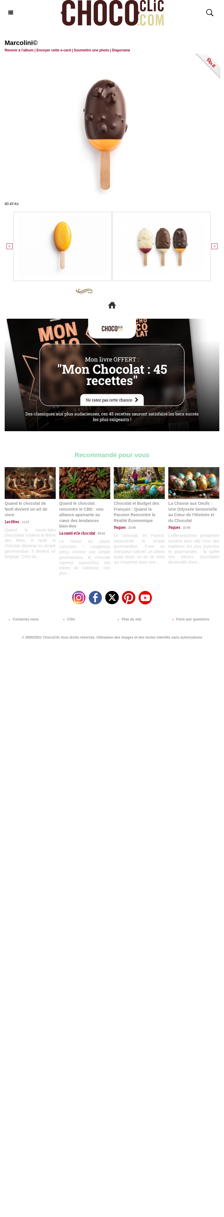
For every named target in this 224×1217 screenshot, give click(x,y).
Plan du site (128, 619)
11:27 (24, 522)
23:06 (131, 527)
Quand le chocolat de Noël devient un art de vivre (26, 509)
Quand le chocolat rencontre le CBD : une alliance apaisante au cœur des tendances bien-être (81, 514)
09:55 (100, 533)
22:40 (185, 527)
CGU (68, 619)
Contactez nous (22, 619)
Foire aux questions (189, 619)
